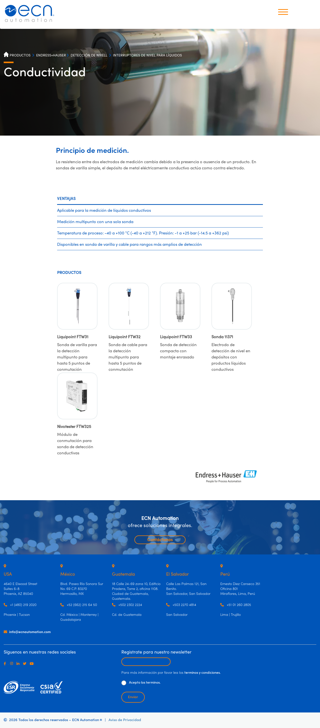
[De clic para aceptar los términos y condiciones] (123, 683)
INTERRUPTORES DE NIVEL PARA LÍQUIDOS (147, 55)
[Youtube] (33, 663)
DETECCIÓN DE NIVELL (89, 55)
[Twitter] (25, 663)
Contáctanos (160, 539)
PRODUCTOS (20, 55)
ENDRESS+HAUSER (51, 55)
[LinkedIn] (18, 663)
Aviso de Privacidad (125, 720)
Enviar (133, 697)
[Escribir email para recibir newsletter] (146, 661)
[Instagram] (12, 663)
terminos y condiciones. (202, 673)
